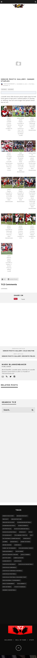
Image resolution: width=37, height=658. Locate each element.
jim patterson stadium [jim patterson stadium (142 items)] (10, 554)
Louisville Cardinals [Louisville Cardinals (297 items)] (9, 567)
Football (4, 89)
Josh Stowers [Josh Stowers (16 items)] (25, 554)
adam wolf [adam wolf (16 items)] (26, 538)
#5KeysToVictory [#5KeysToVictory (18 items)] (8, 515)
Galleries (5, 85)
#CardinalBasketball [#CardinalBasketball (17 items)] (24, 522)
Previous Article (18, 348)
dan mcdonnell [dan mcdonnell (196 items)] (8, 551)
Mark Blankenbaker (8, 83)
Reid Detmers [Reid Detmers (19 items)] (7, 586)
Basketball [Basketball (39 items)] (14, 541)
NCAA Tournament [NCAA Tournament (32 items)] (8, 583)
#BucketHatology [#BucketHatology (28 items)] (8, 522)
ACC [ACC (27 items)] (31, 535)
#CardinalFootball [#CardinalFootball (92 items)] (9, 525)
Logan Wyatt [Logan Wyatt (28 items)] (7, 561)
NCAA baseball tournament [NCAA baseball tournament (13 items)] (11, 580)
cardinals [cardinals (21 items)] (18, 544)
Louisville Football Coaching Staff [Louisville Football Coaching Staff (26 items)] (14, 577)
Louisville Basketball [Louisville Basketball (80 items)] (26, 564)
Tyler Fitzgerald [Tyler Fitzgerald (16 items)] (19, 586)
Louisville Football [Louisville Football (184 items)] (9, 573)
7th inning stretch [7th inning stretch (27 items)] (21, 535)
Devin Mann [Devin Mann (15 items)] (19, 551)
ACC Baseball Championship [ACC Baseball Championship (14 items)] (11, 538)
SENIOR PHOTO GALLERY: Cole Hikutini (18, 351)
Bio (4, 279)
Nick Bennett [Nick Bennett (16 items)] (22, 583)
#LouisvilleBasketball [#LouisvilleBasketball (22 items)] (21, 528)
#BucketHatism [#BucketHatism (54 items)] (16, 519)
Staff (31, 640)
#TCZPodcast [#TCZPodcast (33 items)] (7, 535)
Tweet (23, 299)
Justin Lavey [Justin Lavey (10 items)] (7, 557)
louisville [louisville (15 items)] (17, 561)
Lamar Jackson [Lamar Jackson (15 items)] (18, 557)
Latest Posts (13, 279)
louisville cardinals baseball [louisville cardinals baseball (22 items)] (12, 570)
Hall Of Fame (20, 640)
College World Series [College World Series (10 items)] (26, 548)
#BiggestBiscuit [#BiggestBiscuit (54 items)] (22, 515)
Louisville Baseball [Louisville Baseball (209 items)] (9, 564)
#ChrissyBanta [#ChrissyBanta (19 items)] (23, 525)
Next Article (18, 354)
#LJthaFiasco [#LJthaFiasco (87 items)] (7, 528)
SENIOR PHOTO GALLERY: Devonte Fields (18, 356)
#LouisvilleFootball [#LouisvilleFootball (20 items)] (9, 532)
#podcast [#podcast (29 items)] (22, 532)
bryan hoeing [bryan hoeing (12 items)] (7, 544)
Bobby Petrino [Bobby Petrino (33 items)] (25, 541)
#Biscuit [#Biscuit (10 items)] (5, 519)
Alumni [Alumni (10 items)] (5, 541)
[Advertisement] (18, 28)
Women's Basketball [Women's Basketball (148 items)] (9, 590)
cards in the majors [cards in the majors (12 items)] (9, 548)
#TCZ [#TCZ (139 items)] (30, 532)
